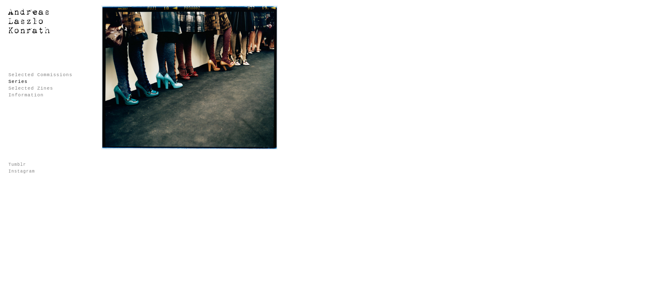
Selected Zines (30, 88)
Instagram (21, 171)
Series (18, 81)
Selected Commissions (40, 74)
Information (26, 95)
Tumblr (17, 164)
